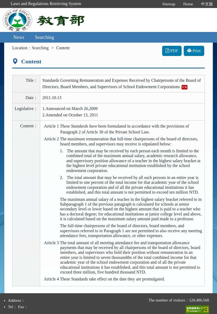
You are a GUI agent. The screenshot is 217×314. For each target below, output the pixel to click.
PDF (172, 50)
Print (194, 50)
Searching (44, 37)
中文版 (207, 4)
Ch (184, 87)
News (18, 37)
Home (188, 4)
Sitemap (168, 4)
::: (152, 4)
